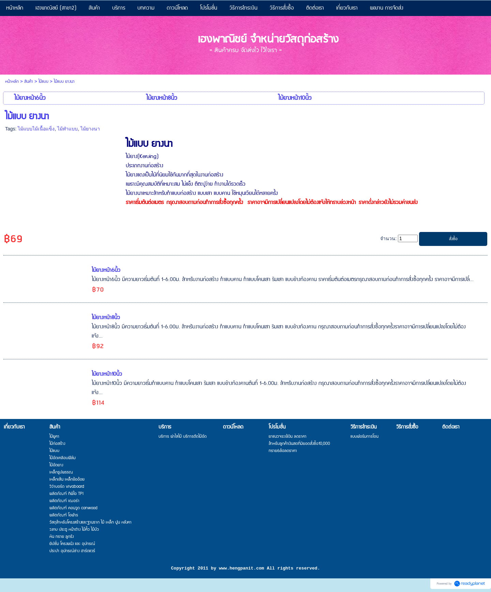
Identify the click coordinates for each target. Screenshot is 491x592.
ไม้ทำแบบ (67, 128)
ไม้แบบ (43, 81)
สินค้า (28, 81)
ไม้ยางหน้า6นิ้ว (106, 270)
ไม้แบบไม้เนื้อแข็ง (36, 128)
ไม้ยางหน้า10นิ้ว (107, 374)
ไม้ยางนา (90, 128)
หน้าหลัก (12, 81)
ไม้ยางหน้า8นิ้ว (106, 317)
